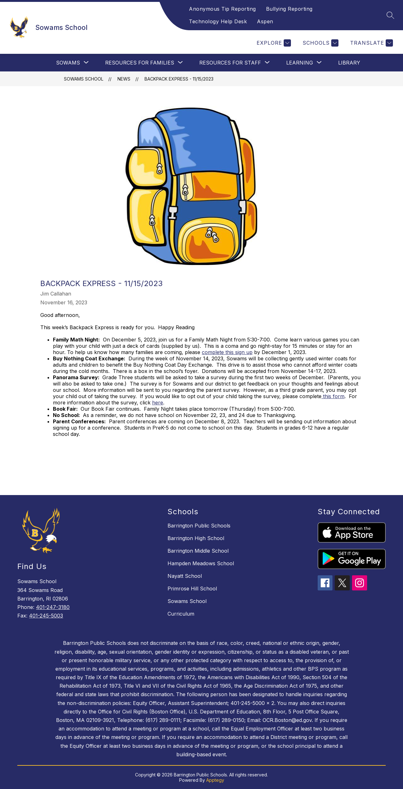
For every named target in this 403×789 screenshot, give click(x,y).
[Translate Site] (371, 43)
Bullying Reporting (289, 9)
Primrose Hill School (192, 588)
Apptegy (215, 780)
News (123, 79)
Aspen (265, 21)
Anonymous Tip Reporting (222, 9)
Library (349, 62)
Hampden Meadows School (200, 563)
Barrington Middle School (198, 551)
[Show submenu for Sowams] (68, 62)
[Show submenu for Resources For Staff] (230, 62)
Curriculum (180, 614)
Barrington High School (195, 538)
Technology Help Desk (218, 21)
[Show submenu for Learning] (299, 62)
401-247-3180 (53, 607)
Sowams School (83, 79)
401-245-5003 (46, 615)
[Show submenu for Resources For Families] (139, 62)
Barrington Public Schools (198, 525)
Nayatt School (184, 576)
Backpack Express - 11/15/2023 (179, 79)
